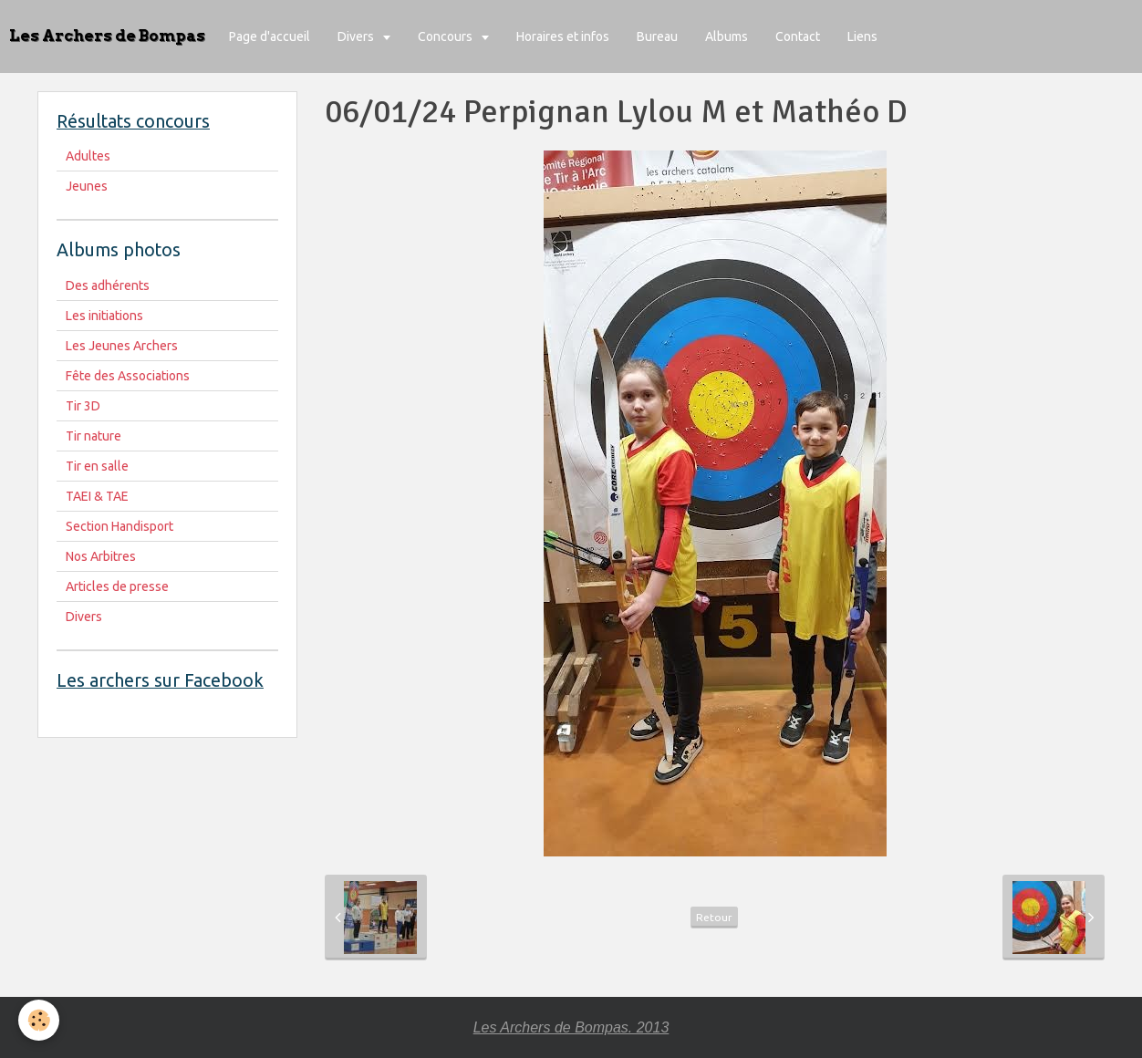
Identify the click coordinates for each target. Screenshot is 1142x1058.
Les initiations (104, 315)
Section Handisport (119, 526)
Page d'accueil (269, 36)
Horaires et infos (562, 36)
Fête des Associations (128, 375)
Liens (862, 36)
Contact (797, 36)
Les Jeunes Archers (122, 345)
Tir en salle (97, 466)
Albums (726, 36)
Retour (714, 917)
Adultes (88, 156)
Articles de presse (117, 586)
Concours (446, 36)
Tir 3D (83, 406)
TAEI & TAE (97, 496)
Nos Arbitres (101, 556)
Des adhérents (108, 285)
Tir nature (93, 436)
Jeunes (87, 186)
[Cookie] (38, 1020)
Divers (357, 36)
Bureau (657, 36)
